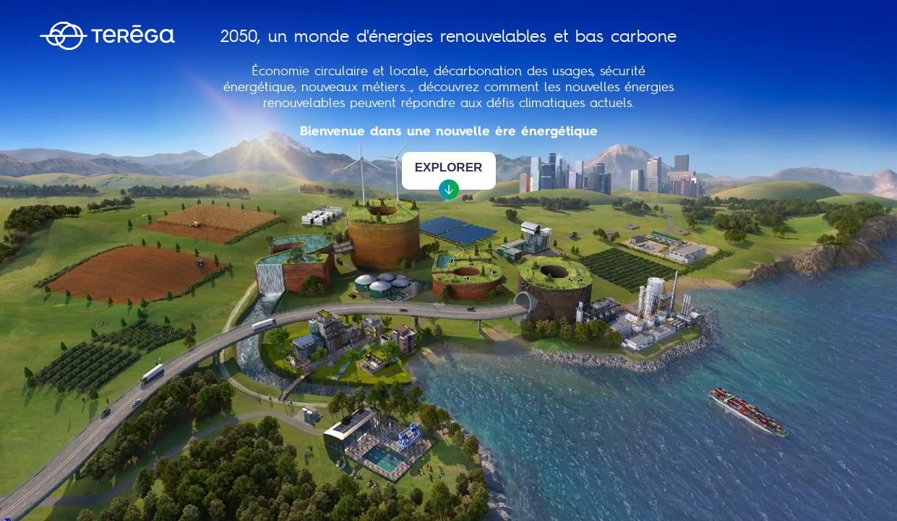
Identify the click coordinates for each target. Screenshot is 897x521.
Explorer (449, 175)
